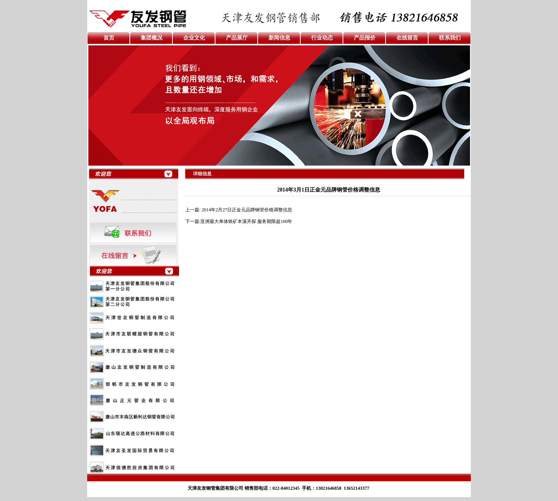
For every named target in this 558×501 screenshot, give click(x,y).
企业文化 (194, 38)
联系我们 (450, 38)
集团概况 (151, 38)
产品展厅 (237, 38)
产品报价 (364, 38)
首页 (108, 38)
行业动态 (322, 38)
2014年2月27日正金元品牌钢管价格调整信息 (247, 209)
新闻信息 (279, 38)
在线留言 (407, 38)
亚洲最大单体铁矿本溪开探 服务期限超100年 (246, 221)
